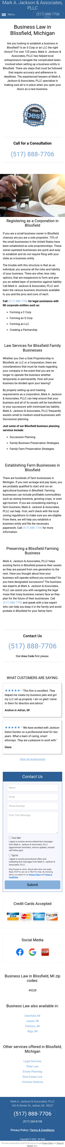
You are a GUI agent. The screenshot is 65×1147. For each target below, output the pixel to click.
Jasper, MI (32, 1021)
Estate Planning (32, 1071)
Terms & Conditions (42, 1130)
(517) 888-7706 (48, 14)
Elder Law (32, 1066)
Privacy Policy (35, 875)
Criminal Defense (32, 1082)
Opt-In (15, 855)
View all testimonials (32, 759)
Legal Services (32, 1061)
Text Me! (16, 838)
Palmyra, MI (32, 1026)
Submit (32, 885)
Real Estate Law (32, 1076)
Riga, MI (33, 1031)
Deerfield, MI (32, 1015)
